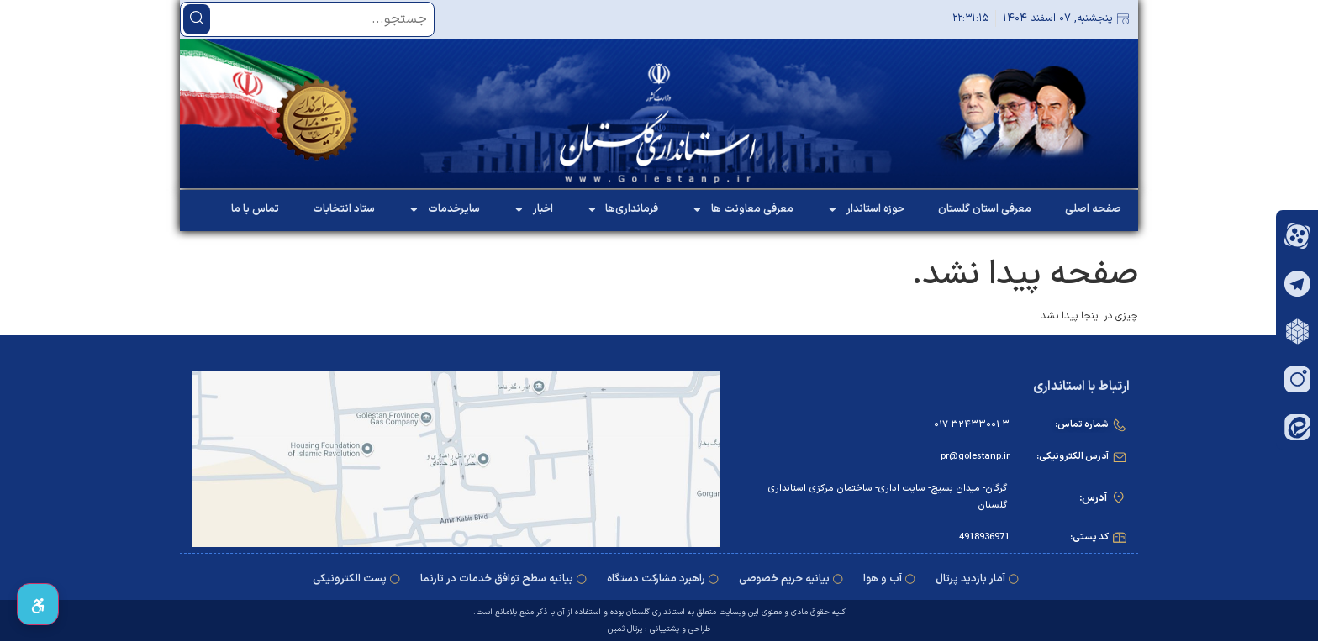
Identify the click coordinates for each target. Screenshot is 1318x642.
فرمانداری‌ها (623, 210)
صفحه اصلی (1093, 209)
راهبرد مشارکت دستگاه (656, 579)
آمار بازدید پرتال (970, 579)
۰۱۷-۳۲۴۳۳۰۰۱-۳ (972, 425)
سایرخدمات (444, 210)
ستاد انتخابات (344, 209)
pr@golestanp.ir (975, 457)
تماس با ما (255, 209)
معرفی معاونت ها (742, 210)
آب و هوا (882, 579)
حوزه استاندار (865, 210)
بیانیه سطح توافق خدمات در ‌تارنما (496, 579)
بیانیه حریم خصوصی (784, 579)
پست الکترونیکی (350, 579)
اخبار (533, 210)
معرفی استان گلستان (984, 209)
